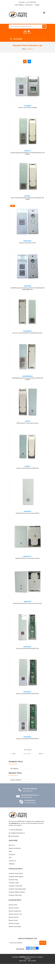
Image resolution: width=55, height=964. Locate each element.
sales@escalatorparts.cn (30, 795)
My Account (29, 5)
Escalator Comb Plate (15, 886)
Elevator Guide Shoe (15, 911)
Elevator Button (14, 917)
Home (24, 49)
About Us (12, 845)
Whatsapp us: (27, 2)
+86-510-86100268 (30, 789)
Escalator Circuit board (16, 873)
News (10, 851)
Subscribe (43, 942)
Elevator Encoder (14, 923)
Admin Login (22, 961)
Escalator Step (13, 880)
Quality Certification (15, 848)
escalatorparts (29, 800)
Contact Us (12, 861)
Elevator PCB (13, 905)
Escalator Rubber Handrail (17, 892)
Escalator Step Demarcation (17, 889)
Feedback (12, 864)
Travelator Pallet (14, 883)
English (37, 5)
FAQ (10, 858)
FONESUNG (27, 959)
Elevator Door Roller (15, 926)
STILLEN (33, 961)
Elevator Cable (13, 920)
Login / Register (19, 5)
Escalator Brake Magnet (16, 876)
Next (41, 754)
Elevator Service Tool (15, 914)
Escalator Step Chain (15, 895)
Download (12, 854)
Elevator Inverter (14, 908)
